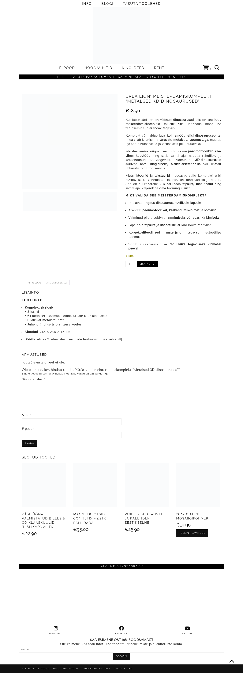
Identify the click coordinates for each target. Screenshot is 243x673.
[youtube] (187, 630)
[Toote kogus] (130, 264)
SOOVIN (121, 656)
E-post (28, 429)
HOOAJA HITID (98, 68)
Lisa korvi (147, 264)
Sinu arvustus (33, 379)
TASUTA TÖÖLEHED (142, 4)
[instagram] (56, 630)
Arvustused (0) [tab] (56, 282)
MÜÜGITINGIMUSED (65, 668)
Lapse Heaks (40, 668)
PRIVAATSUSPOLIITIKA (96, 668)
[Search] (217, 67)
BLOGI (107, 4)
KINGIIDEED (133, 68)
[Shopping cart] (207, 68)
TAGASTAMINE (123, 668)
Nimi (27, 415)
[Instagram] (44, 597)
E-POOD (67, 68)
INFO (87, 4)
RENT (159, 68)
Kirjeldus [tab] (34, 282)
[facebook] (121, 630)
